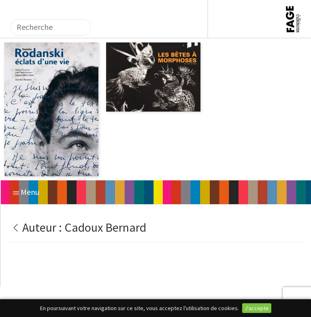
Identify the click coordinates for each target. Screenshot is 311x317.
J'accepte (257, 308)
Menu (26, 192)
